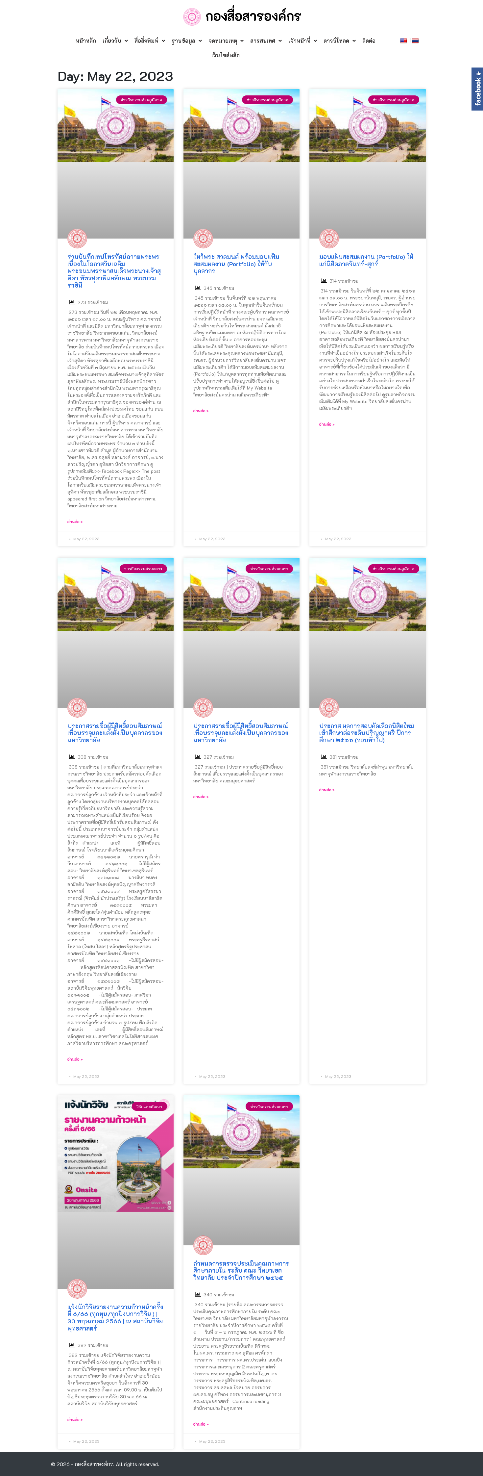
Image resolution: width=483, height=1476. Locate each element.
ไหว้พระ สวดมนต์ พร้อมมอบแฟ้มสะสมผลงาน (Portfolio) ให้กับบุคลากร (236, 264)
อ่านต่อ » (75, 521)
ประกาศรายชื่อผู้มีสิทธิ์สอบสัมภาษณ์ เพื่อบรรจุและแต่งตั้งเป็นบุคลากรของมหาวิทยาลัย (114, 733)
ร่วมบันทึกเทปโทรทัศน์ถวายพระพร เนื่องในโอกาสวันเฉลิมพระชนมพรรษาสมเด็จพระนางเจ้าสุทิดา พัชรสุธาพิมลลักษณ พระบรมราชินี (114, 271)
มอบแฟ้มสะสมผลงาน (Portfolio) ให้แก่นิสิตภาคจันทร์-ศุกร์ (366, 260)
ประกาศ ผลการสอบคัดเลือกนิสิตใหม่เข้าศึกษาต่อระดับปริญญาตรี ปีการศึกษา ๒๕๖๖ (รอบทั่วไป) (366, 733)
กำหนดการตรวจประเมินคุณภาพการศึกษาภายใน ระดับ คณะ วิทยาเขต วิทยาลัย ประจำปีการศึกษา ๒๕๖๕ (241, 1271)
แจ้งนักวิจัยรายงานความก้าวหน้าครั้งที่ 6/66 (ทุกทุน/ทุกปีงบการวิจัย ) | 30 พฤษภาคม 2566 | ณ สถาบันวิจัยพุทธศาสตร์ (115, 1317)
